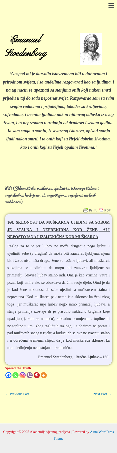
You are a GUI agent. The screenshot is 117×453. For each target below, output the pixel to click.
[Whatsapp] (15, 375)
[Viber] (30, 375)
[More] (44, 375)
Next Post (102, 394)
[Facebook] (8, 375)
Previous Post (17, 394)
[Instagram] (23, 375)
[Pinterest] (37, 375)
